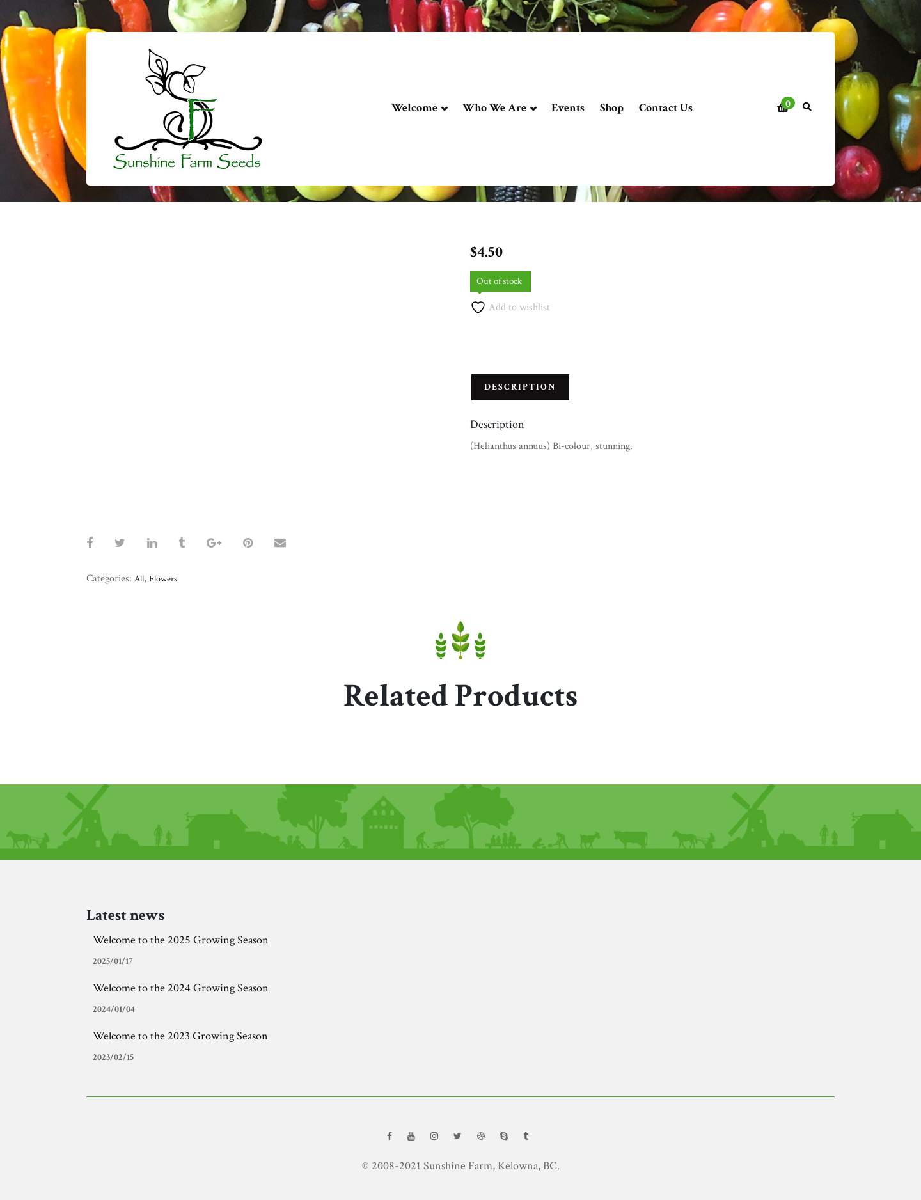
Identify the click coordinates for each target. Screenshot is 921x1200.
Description (520, 387)
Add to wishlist (510, 307)
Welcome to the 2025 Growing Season (181, 940)
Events (568, 107)
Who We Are (499, 108)
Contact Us (666, 107)
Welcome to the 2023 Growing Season (180, 1036)
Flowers (163, 579)
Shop (612, 107)
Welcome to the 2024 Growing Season (181, 988)
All (139, 579)
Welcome (419, 108)
